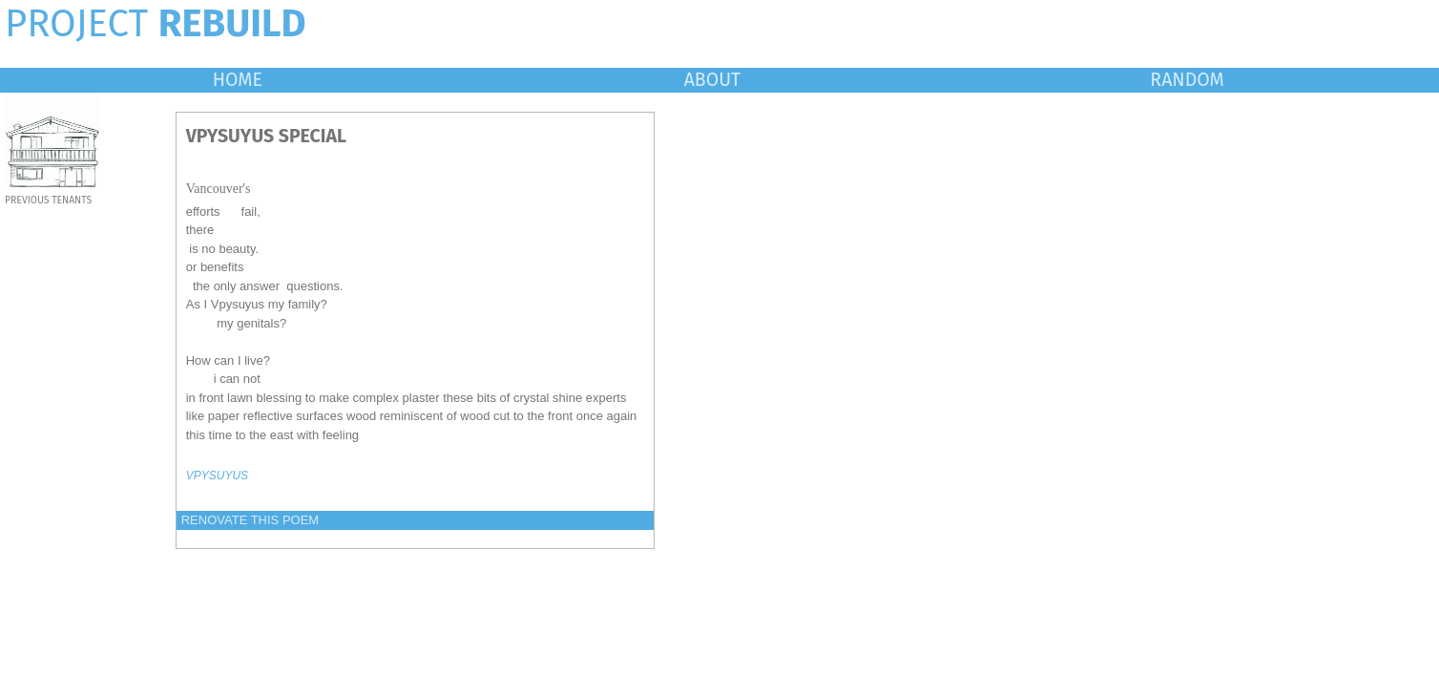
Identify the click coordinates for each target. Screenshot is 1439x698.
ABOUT (712, 80)
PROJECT (155, 24)
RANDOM (1186, 80)
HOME (237, 80)
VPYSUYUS (217, 475)
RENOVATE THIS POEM (250, 520)
